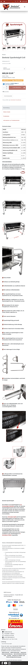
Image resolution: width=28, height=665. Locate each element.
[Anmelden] (1, 1)
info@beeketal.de (8, 631)
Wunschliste (6, 91)
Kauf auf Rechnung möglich (7, 643)
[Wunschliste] (17, 1)
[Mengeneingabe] (4, 88)
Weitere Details (6, 112)
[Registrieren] (4, 1)
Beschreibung (6, 107)
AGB (5, 655)
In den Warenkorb (19, 88)
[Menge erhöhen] (7, 87)
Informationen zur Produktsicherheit (11, 120)
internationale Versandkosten (15, 99)
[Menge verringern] (7, 89)
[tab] (14, 108)
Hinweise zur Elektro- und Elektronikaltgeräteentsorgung (15, 656)
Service (3, 629)
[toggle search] (15, 1)
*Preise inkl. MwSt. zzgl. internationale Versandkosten (13, 646)
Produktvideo (6, 116)
